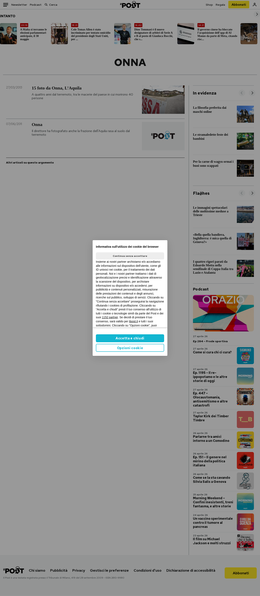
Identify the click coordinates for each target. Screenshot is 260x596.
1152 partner (110, 317)
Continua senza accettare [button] (130, 256)
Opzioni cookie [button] (130, 348)
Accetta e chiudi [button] (130, 338)
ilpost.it (133, 321)
